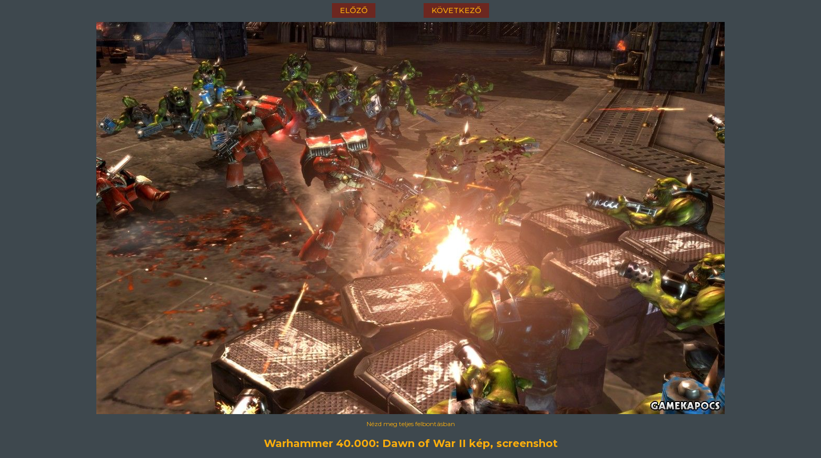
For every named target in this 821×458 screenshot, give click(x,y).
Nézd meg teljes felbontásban (411, 424)
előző (354, 10)
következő (456, 10)
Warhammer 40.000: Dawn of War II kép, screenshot (411, 443)
